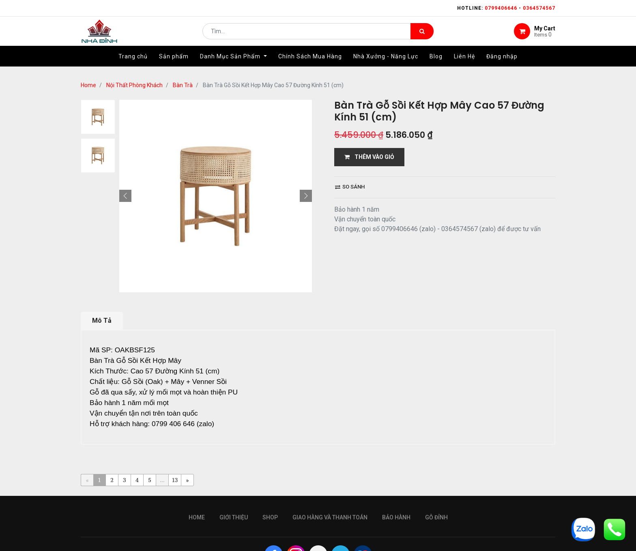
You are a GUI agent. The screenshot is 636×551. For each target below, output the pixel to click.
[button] (125, 196)
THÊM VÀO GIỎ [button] (369, 157)
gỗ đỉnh (436, 517)
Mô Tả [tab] (102, 320)
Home (88, 85)
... (162, 479)
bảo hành (396, 517)
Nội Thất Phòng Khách (134, 85)
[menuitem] (133, 64)
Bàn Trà (183, 85)
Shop (270, 517)
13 (175, 479)
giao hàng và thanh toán (329, 517)
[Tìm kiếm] (422, 35)
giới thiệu (233, 517)
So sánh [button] (350, 187)
